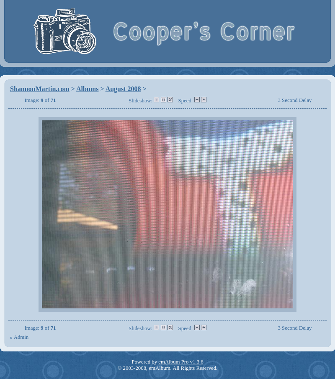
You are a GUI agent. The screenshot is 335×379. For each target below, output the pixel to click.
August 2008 (123, 88)
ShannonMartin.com (40, 88)
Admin (21, 337)
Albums (87, 88)
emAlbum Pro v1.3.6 (180, 362)
